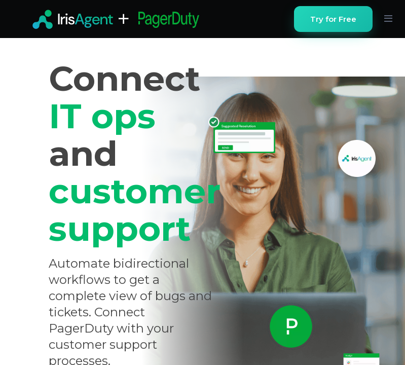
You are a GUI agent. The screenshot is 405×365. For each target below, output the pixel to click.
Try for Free (333, 19)
